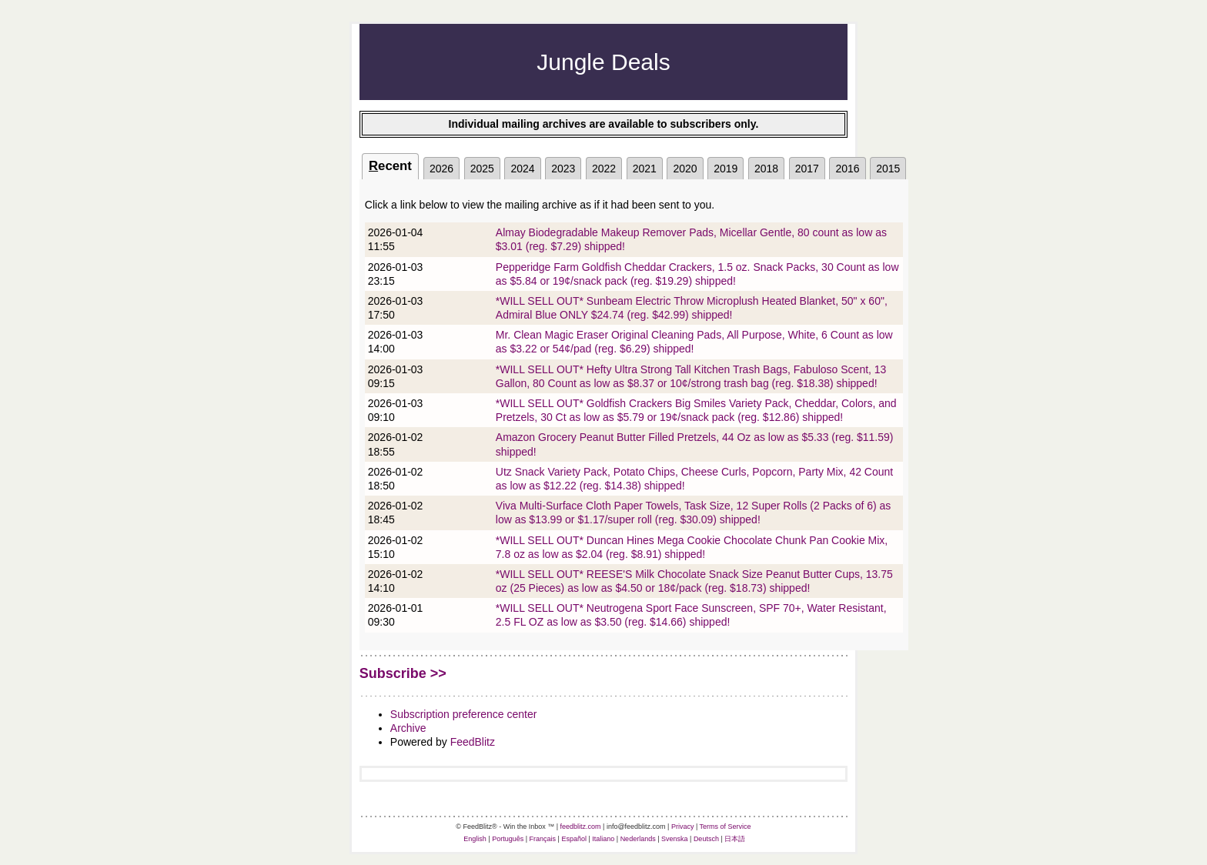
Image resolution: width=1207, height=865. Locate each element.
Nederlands (638, 839)
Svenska (674, 839)
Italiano (603, 839)
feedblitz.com (580, 826)
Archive (408, 728)
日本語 (734, 839)
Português (507, 839)
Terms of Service (725, 826)
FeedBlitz (472, 742)
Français (543, 839)
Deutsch (706, 839)
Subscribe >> (402, 673)
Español (574, 839)
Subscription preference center (463, 714)
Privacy (682, 826)
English (474, 839)
